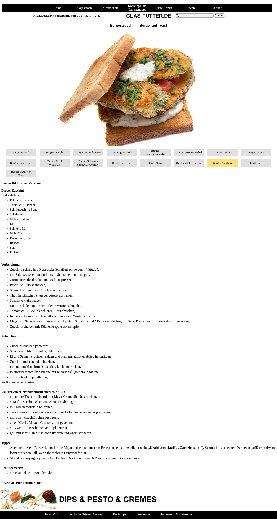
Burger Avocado (21, 152)
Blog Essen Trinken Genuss (84, 514)
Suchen (219, 15)
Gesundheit (110, 8)
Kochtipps (119, 514)
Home (57, 8)
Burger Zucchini (222, 162)
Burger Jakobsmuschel (189, 152)
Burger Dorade (54, 152)
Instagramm (143, 514)
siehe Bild (58, 391)
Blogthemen (84, 8)
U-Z (97, 15)
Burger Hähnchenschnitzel (155, 152)
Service (217, 8)
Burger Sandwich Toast (21, 173)
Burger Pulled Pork (21, 162)
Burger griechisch (121, 152)
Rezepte (190, 8)
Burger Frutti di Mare (88, 152)
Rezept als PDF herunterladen (21, 482)
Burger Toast (155, 162)
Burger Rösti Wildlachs (54, 163)
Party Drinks (164, 8)
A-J (79, 15)
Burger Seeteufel (122, 162)
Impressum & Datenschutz (178, 514)
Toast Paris (256, 162)
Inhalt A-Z (51, 514)
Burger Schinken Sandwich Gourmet (88, 163)
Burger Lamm (256, 152)
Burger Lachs (222, 152)
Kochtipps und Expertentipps (137, 7)
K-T (88, 15)
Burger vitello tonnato (188, 162)
